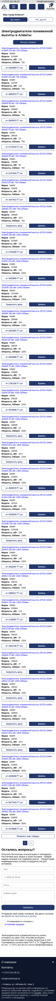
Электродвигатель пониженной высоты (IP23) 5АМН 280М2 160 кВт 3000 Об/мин (26, 810)
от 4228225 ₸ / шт (14, 514)
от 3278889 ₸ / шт (14, 829)
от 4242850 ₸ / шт (14, 68)
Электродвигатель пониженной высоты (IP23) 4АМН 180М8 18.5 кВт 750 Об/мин (26, 207)
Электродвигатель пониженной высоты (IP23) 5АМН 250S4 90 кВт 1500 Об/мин (26, 627)
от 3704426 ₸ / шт (14, 252)
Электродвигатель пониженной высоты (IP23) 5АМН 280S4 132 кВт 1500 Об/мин (26, 574)
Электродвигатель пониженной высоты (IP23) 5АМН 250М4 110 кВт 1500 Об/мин (26, 601)
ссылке (37, 993)
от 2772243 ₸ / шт (14, 147)
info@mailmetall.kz (46, 1)
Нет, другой (40, 19)
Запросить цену (14, 226)
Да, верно (15, 19)
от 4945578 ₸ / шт (14, 488)
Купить (41, 68)
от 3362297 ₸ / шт (14, 567)
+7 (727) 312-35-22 (10, 1)
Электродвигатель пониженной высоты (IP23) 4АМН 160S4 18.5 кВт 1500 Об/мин (26, 731)
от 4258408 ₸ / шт (14, 776)
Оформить (28, 907)
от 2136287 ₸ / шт (14, 619)
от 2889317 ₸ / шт (14, 593)
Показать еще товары (28, 836)
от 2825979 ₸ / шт (14, 120)
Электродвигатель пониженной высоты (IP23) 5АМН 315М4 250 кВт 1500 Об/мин (26, 469)
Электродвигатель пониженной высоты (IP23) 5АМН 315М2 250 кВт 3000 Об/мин (26, 757)
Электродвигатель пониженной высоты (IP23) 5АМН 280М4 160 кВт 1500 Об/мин (26, 548)
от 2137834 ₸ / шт (14, 173)
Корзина (51, 7)
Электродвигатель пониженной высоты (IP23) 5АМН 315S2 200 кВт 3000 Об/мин (26, 784)
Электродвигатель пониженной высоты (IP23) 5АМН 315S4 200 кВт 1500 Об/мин (26, 496)
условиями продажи (14, 924)
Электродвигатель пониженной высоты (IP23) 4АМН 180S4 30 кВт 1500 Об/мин (26, 679)
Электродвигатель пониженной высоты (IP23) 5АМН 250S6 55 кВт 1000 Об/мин (26, 391)
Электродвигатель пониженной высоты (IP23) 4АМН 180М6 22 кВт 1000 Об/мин (26, 417)
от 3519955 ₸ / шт (14, 278)
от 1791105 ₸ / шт (14, 383)
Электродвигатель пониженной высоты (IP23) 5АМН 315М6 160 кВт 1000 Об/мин (26, 233)
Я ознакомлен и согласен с (19, 923)
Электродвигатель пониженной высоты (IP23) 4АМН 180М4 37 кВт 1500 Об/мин (26, 654)
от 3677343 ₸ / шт (14, 802)
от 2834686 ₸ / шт (14, 357)
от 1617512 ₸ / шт (14, 199)
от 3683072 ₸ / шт (14, 94)
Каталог (16, 6)
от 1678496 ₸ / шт (14, 410)
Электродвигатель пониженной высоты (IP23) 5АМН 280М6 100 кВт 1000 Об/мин (26, 312)
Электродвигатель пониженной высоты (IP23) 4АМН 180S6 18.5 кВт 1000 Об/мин (26, 443)
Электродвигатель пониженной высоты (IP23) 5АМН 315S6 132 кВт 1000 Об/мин (26, 260)
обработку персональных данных (20, 916)
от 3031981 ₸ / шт (14, 330)
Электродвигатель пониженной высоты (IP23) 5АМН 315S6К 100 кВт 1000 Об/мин (26, 286)
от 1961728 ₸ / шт (14, 646)
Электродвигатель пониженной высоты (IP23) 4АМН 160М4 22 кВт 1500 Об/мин (26, 705)
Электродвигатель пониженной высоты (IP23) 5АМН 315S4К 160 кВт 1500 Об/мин (26, 522)
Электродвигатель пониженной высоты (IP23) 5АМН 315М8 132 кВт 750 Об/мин (26, 49)
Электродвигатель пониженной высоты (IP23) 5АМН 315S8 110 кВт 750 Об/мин (26, 75)
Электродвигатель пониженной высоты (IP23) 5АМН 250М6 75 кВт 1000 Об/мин (26, 365)
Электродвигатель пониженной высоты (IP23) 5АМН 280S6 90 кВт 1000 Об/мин (26, 338)
